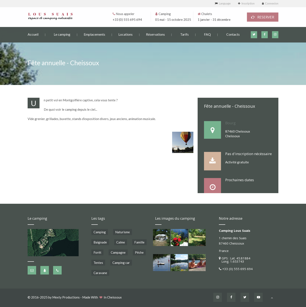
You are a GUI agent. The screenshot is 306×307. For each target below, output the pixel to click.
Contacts (233, 34)
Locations (125, 34)
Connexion (271, 3)
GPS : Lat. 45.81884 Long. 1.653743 (234, 259)
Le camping (62, 34)
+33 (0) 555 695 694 (127, 19)
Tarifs (184, 34)
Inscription (248, 3)
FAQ (207, 34)
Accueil (33, 34)
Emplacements (94, 34)
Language (225, 3)
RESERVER (262, 16)
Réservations (155, 34)
